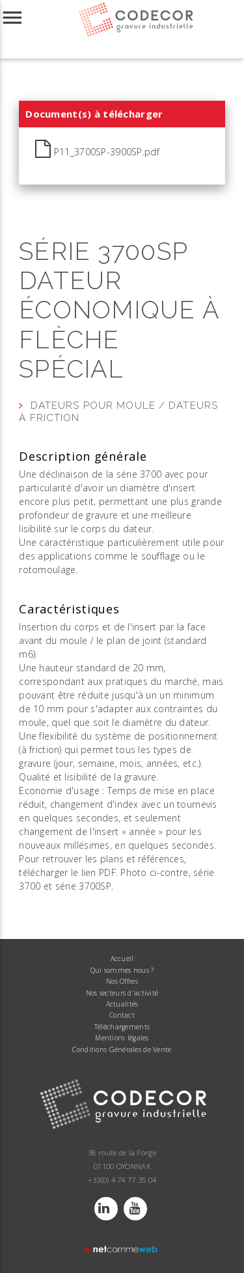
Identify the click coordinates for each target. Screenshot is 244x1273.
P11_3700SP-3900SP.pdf (97, 149)
